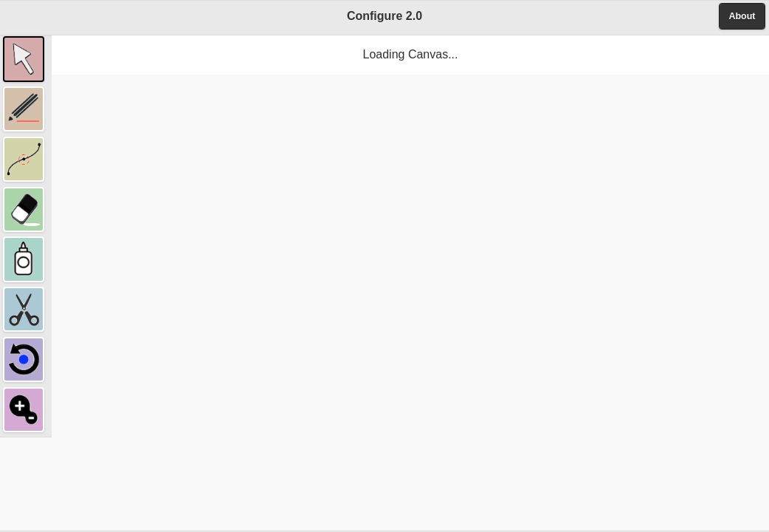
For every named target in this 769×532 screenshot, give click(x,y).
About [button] (741, 16)
